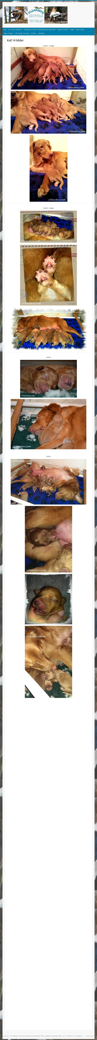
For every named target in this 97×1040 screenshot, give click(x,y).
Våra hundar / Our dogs (22, 33)
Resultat (33, 33)
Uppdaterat (41, 33)
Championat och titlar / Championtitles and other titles (39, 29)
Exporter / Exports (62, 29)
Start (4, 29)
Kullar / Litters (80, 29)
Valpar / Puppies (8, 33)
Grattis (72, 29)
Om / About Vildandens (15, 29)
